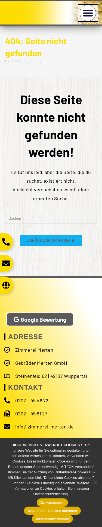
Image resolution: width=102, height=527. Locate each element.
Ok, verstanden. (52, 503)
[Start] (6, 61)
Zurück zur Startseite (51, 240)
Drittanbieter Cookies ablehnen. (52, 511)
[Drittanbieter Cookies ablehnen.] (95, 482)
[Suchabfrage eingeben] (51, 218)
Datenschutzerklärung (52, 519)
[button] (88, 13)
